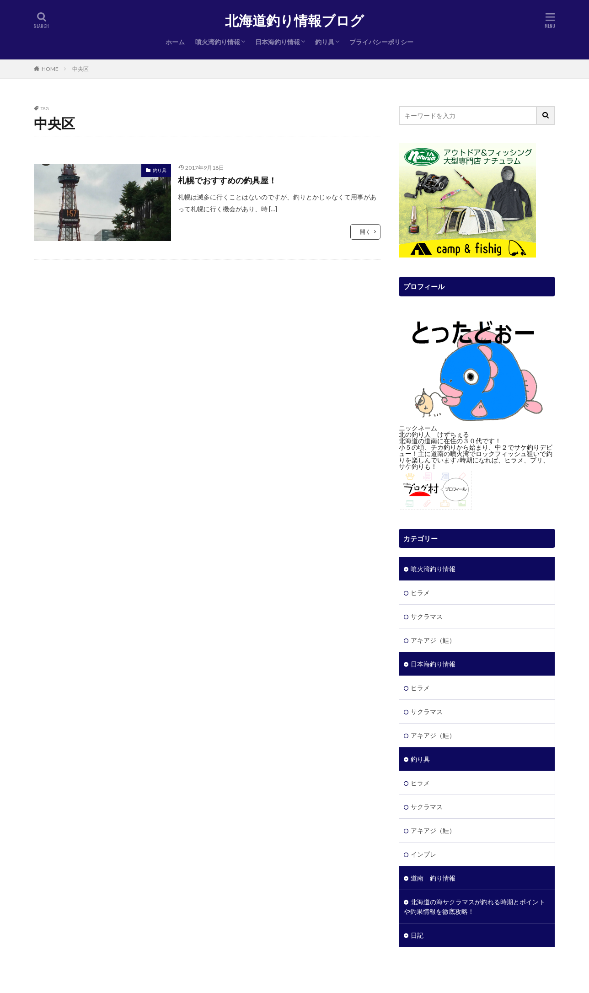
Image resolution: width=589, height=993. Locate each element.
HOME (50, 68)
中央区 (80, 68)
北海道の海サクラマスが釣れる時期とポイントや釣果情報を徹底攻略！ (474, 906)
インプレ (423, 854)
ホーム (175, 42)
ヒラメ (420, 592)
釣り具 (324, 42)
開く (365, 231)
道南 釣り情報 (433, 878)
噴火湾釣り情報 (217, 42)
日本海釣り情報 (277, 42)
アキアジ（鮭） (433, 640)
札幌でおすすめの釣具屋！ (227, 180)
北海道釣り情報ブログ (294, 20)
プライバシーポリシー (381, 42)
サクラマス (427, 616)
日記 (417, 935)
